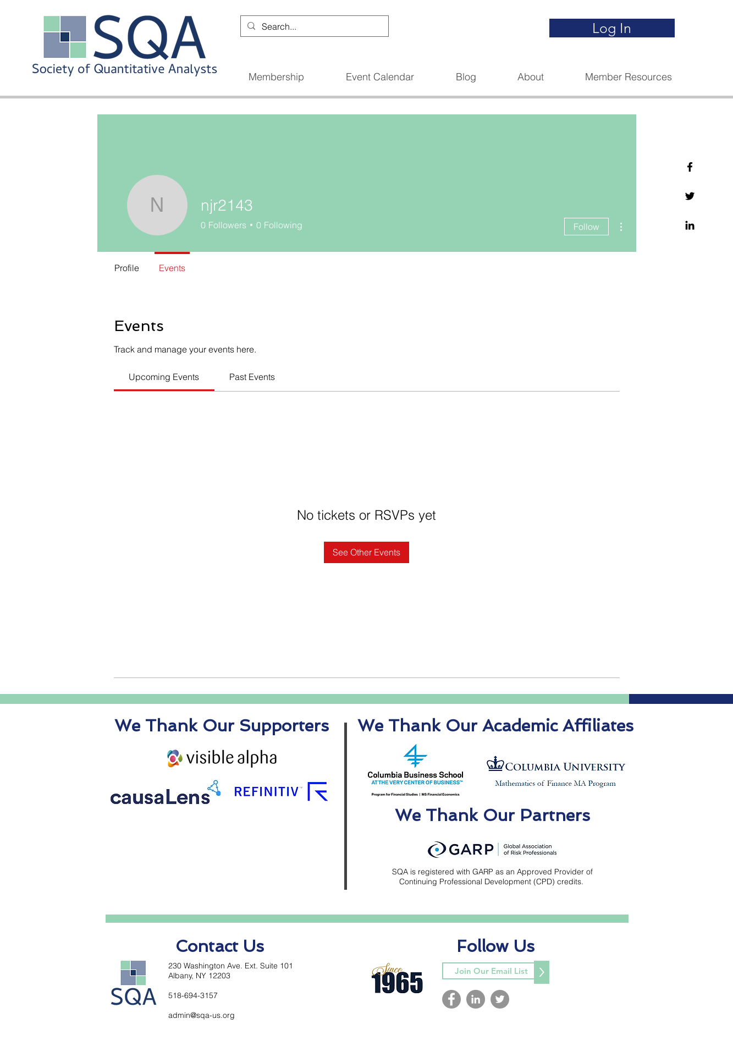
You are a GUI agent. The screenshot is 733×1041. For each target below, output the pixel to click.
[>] (541, 972)
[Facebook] (690, 167)
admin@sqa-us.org (201, 1015)
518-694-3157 (193, 995)
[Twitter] (690, 196)
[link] (164, 376)
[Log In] (612, 28)
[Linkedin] (690, 225)
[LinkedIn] (475, 999)
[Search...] (313, 26)
